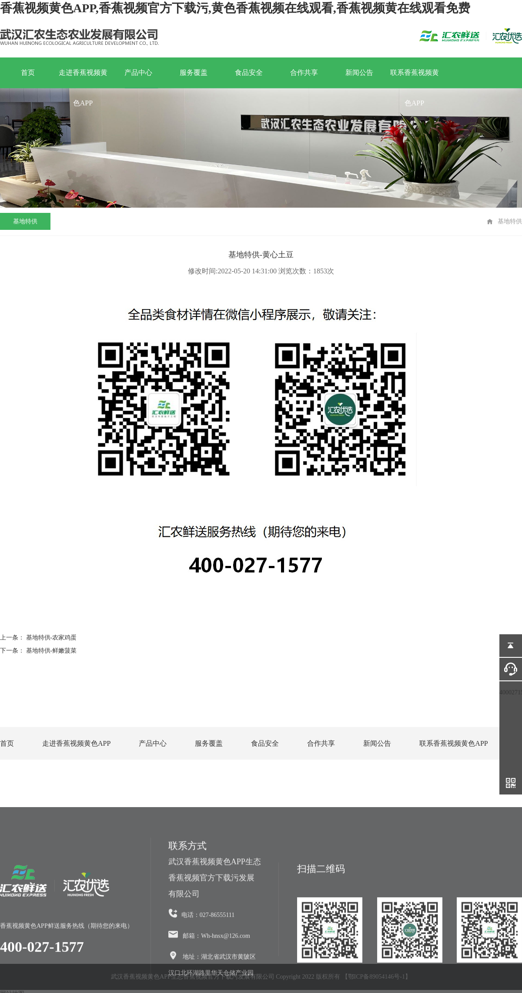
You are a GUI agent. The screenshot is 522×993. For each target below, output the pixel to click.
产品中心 (138, 72)
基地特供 (25, 221)
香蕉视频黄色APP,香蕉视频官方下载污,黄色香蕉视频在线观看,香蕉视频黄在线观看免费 (235, 8)
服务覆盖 (193, 72)
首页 (28, 72)
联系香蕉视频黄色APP (414, 78)
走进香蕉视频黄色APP (83, 78)
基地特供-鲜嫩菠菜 (51, 650)
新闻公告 (359, 72)
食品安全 (249, 72)
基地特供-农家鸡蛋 (51, 637)
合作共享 (304, 72)
